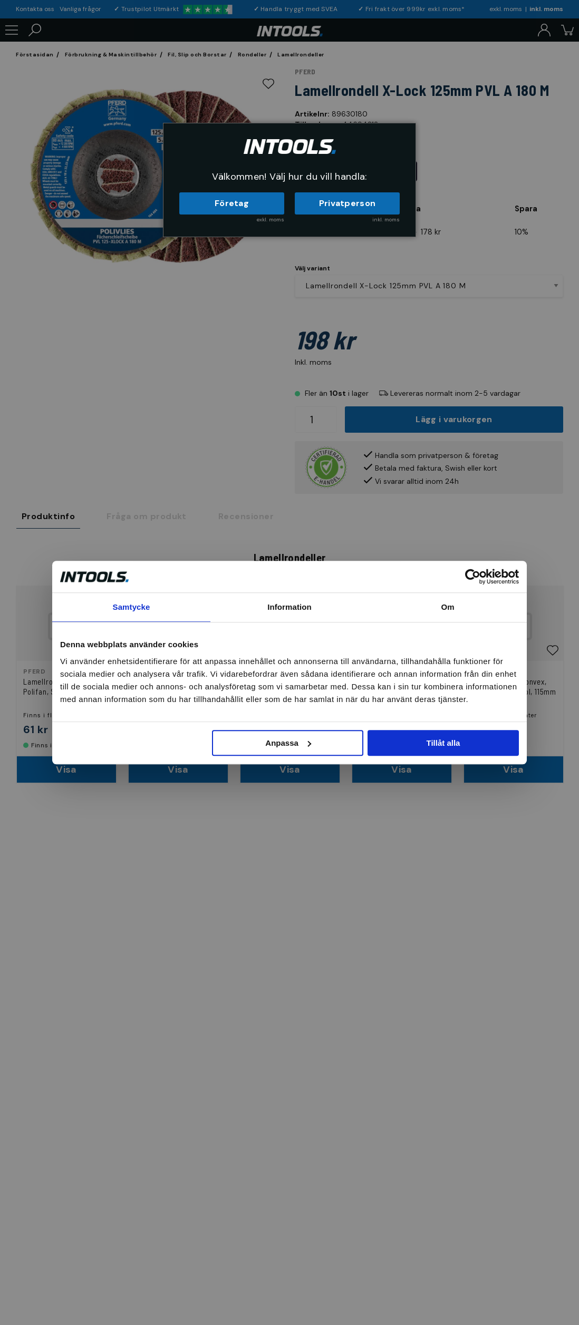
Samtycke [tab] (131, 606)
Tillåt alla (443, 742)
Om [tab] (447, 606)
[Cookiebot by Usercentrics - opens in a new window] (473, 576)
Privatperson (347, 203)
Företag (232, 203)
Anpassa (288, 742)
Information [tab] (289, 606)
